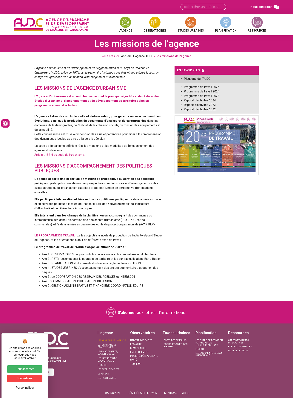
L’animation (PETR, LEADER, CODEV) (108, 352)
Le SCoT (199, 349)
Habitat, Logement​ (141, 340)
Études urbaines (176, 333)
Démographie (138, 348)
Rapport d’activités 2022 (200, 109)
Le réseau (103, 373)
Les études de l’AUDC (174, 340)
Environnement (139, 352)
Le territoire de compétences (107, 346)
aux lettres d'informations (151, 312)
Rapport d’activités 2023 (200, 105)
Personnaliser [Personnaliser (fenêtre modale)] (25, 387)
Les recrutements (108, 369)
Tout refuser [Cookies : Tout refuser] (25, 378)
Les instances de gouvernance (107, 359)
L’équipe (102, 365)
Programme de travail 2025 (201, 87)
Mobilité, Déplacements (144, 356)
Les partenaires (107, 378)
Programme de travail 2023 (201, 96)
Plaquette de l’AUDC (197, 78)
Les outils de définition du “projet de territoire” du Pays (209, 342)
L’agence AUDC (143, 56)
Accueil (126, 56)
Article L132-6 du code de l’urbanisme (59, 155)
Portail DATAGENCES (240, 346)
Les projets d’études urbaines (175, 345)
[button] (112, 393)
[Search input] (203, 7)
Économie (136, 344)
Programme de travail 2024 (201, 91)
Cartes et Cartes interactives (238, 341)
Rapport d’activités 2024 (200, 100)
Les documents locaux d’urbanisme (209, 354)
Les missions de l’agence (112, 340)
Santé (133, 360)
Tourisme (135, 364)
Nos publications (238, 350)
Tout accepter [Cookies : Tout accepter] (25, 369)
